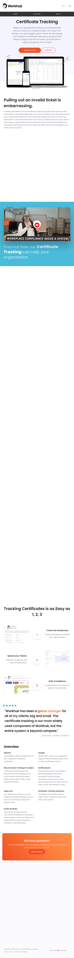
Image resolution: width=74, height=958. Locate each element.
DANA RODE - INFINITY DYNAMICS (55, 736)
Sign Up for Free (29, 50)
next (58, 14)
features (37, 14)
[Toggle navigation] (70, 5)
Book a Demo (37, 852)
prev (15, 14)
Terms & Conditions (21, 952)
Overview (49, 50)
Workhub (64, 950)
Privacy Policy (9, 952)
